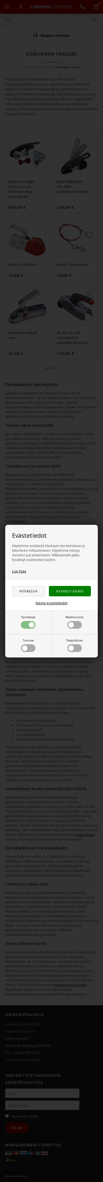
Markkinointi (74, 622)
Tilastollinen (74, 645)
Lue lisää (19, 571)
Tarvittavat (28, 622)
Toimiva (28, 645)
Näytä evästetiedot (52, 602)
